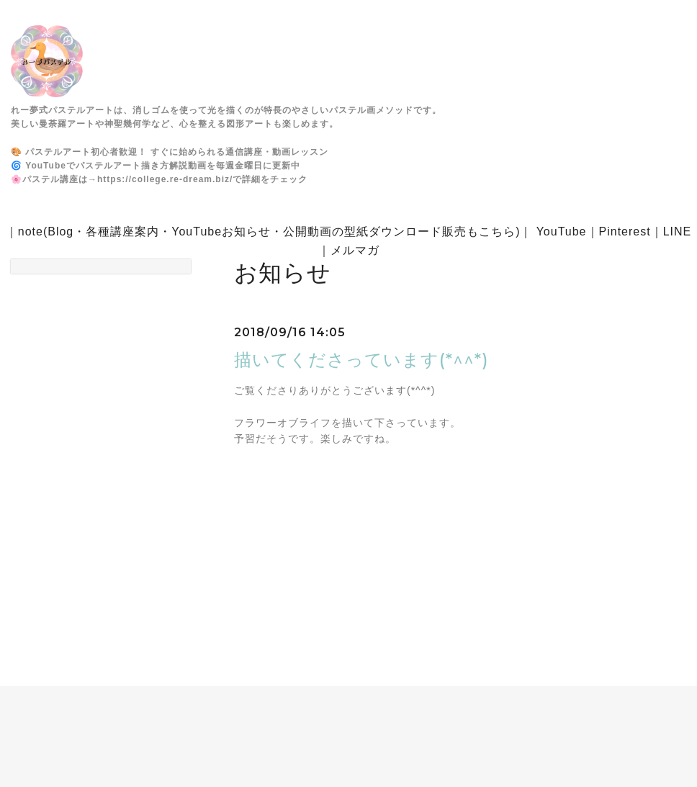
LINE (677, 231)
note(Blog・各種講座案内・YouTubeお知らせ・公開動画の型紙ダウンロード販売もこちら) (269, 231)
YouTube (561, 231)
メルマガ (354, 250)
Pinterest (625, 231)
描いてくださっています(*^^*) (361, 359)
